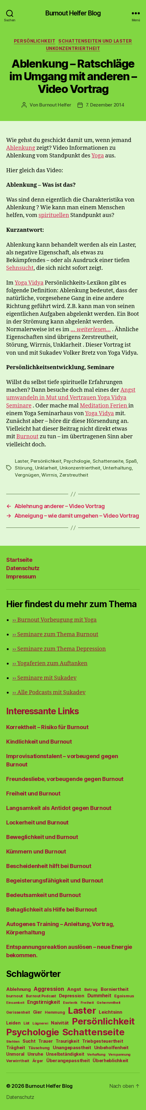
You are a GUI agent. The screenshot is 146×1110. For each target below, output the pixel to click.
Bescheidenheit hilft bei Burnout (48, 866)
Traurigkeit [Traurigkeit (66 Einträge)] (67, 1041)
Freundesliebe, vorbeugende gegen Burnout (64, 779)
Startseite (19, 560)
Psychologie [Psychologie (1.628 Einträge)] (32, 1032)
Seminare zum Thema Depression (59, 649)
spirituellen (54, 215)
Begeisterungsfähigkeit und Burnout (54, 880)
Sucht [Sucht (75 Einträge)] (29, 1041)
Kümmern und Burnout (36, 851)
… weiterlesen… (91, 329)
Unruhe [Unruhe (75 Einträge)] (35, 1054)
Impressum (21, 576)
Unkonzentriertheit (73, 48)
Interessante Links (42, 711)
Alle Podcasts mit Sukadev (49, 692)
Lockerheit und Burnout (37, 822)
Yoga (97, 155)
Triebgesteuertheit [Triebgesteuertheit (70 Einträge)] (102, 1041)
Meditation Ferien (104, 405)
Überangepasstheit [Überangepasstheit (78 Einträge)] (68, 1060)
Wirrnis (49, 475)
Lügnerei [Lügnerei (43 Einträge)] (40, 1023)
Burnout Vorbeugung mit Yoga (54, 620)
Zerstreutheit (73, 475)
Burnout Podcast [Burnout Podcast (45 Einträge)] (41, 996)
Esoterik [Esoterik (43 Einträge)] (70, 1002)
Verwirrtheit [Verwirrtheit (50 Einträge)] (17, 1060)
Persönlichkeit (34, 41)
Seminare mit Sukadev (44, 678)
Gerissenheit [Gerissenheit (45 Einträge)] (18, 1012)
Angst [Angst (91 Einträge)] (74, 989)
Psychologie (77, 461)
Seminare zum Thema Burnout (55, 634)
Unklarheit (46, 468)
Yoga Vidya (29, 282)
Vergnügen (27, 475)
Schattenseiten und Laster (95, 41)
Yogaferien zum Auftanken (49, 663)
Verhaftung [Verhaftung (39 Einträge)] (96, 1054)
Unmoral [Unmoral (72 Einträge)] (15, 1054)
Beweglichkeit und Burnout (42, 837)
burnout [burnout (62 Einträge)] (14, 995)
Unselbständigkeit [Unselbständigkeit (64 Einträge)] (65, 1054)
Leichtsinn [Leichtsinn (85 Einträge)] (110, 1012)
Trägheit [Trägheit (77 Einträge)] (15, 1047)
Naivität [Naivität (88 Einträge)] (60, 1023)
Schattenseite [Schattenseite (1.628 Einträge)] (93, 1032)
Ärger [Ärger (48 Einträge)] (38, 1060)
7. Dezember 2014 (105, 105)
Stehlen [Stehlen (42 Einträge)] (12, 1041)
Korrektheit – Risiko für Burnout (47, 727)
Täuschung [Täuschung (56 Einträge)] (39, 1047)
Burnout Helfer (55, 105)
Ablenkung (20, 148)
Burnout (27, 436)
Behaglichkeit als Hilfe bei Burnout (51, 909)
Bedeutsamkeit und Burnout (43, 895)
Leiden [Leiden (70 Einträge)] (13, 1022)
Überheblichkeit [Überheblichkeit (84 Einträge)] (110, 1060)
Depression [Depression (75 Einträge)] (71, 995)
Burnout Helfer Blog (73, 13)
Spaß (131, 461)
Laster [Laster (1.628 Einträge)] (82, 1010)
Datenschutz (23, 568)
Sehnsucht (20, 268)
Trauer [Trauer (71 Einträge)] (45, 1041)
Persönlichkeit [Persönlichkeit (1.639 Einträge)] (103, 1021)
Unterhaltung (117, 468)
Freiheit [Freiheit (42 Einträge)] (87, 1002)
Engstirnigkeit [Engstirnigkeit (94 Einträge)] (43, 1002)
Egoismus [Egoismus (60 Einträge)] (124, 995)
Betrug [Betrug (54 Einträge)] (91, 989)
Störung (23, 468)
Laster (21, 461)
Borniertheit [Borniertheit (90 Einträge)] (115, 989)
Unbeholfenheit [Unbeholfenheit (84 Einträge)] (111, 1047)
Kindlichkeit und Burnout (39, 741)
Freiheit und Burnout (33, 793)
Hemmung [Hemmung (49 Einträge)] (55, 1012)
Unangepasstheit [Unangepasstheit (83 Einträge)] (72, 1047)
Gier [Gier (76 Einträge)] (37, 1012)
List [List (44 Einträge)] (26, 1023)
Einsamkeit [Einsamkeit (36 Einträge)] (15, 1003)
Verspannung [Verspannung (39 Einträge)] (119, 1054)
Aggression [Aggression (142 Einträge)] (49, 989)
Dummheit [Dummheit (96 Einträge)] (99, 996)
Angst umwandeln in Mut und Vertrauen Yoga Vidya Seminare (71, 397)
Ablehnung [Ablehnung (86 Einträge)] (18, 989)
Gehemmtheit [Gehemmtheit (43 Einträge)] (108, 1002)
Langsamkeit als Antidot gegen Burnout (58, 808)
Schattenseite (108, 461)
